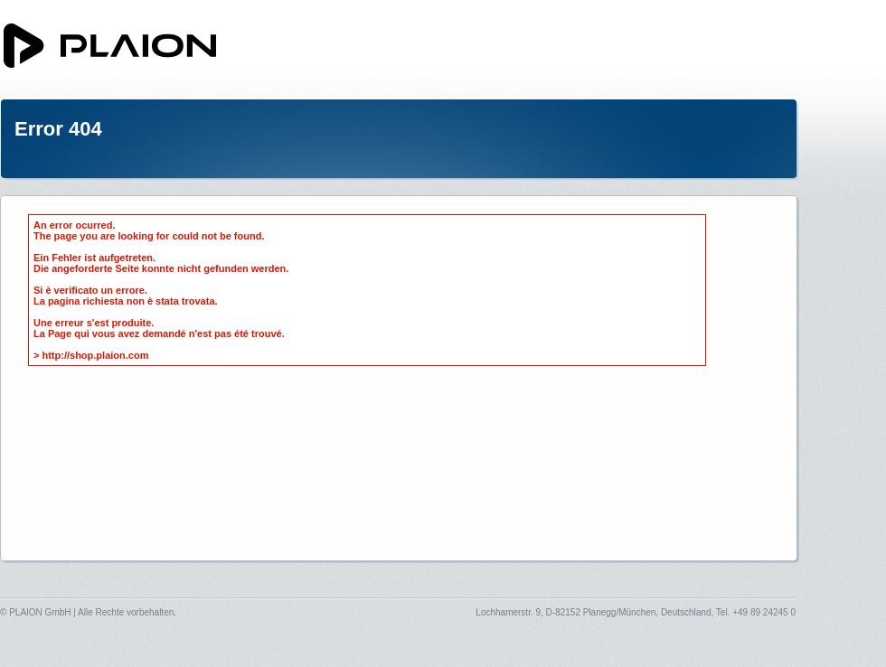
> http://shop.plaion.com (90, 355)
